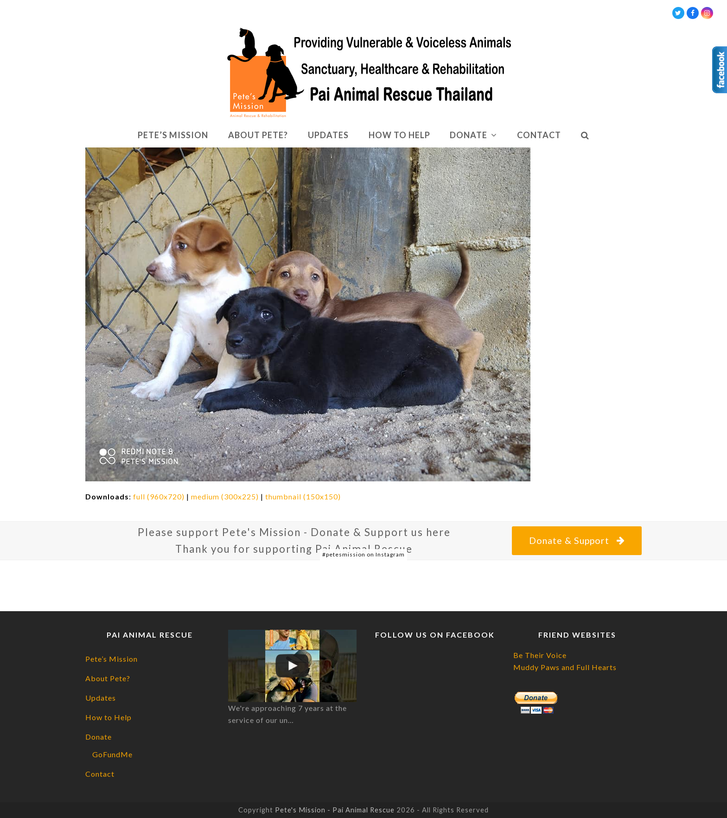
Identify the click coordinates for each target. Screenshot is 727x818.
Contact (100, 773)
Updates (100, 697)
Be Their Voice (540, 655)
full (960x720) (159, 496)
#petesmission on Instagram (363, 554)
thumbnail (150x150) (303, 496)
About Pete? (107, 678)
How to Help (108, 717)
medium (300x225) (225, 496)
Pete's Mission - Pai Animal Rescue (335, 809)
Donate (98, 736)
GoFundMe (112, 754)
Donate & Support (576, 540)
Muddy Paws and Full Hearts (565, 667)
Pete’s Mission (111, 658)
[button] (585, 135)
